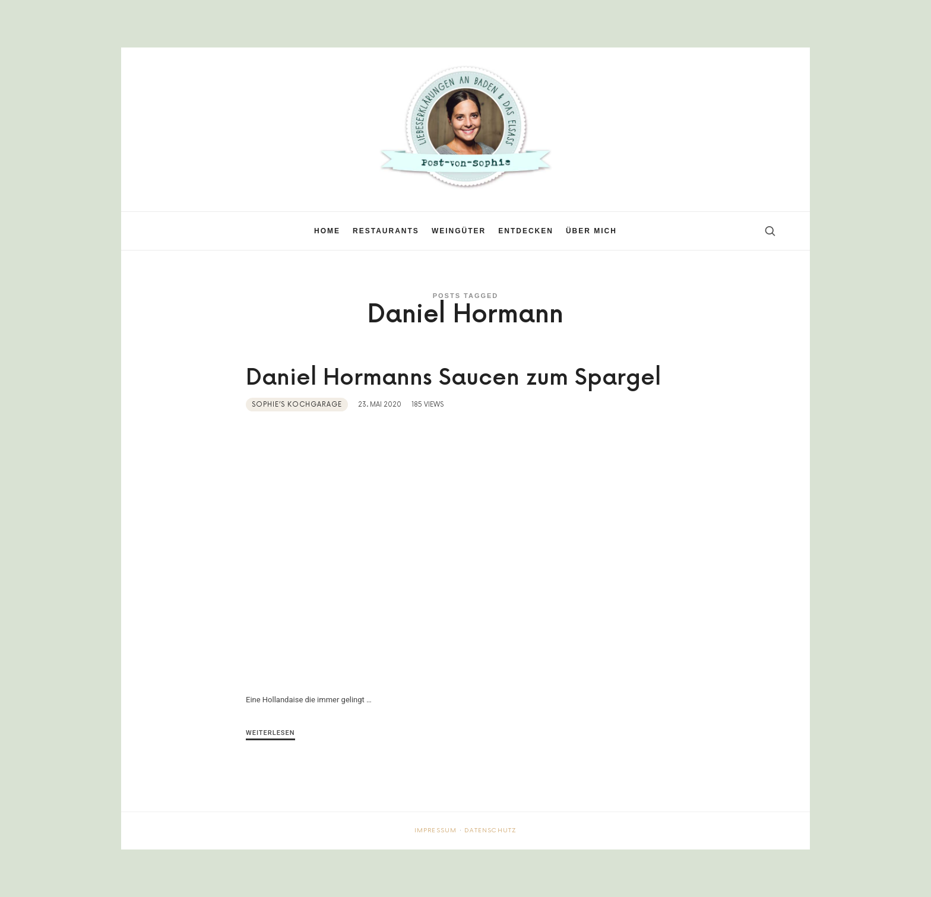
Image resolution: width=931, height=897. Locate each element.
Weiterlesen (270, 733)
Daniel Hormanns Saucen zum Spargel (453, 378)
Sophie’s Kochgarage (297, 404)
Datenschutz (490, 830)
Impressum (435, 830)
